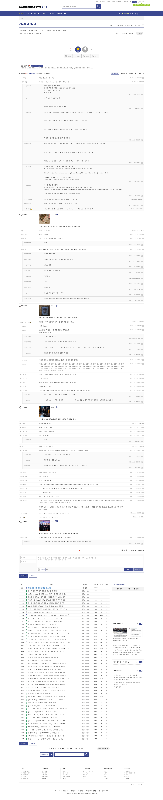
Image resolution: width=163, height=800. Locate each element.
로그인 (134, 2)
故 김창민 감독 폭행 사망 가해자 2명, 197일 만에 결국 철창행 (58, 318)
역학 (84, 778)
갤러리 (21, 14)
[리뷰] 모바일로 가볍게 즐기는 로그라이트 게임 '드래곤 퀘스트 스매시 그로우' (46, 672)
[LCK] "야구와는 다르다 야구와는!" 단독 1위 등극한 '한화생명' (59, 533)
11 (65, 749)
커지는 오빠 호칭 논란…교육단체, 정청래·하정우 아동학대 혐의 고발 (127, 648)
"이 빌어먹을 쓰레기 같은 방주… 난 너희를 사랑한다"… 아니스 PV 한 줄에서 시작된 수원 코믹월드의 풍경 (46, 615)
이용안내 (137, 25)
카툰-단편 (127, 778)
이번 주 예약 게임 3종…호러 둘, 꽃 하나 (39, 693)
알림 (136, 589)
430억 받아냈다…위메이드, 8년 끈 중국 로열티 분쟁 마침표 (45, 736)
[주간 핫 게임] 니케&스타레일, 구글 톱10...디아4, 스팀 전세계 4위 (46, 699)
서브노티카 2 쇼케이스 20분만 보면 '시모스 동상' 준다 (44, 618)
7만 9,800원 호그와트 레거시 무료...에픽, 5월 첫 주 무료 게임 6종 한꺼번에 (46, 633)
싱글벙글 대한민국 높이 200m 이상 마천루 (125, 655)
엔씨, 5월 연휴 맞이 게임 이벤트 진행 (38, 660)
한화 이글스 (66, 773)
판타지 (126, 774)
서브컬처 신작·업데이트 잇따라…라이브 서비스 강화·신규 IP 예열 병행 (46, 675)
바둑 (84, 776)
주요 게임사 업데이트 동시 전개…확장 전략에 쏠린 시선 (44, 730)
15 (76, 749)
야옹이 (105, 773)
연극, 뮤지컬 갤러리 (129, 773)
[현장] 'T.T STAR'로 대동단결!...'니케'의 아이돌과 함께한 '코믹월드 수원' (46, 594)
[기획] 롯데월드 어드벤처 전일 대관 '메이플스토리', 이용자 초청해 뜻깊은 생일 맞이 (46, 678)
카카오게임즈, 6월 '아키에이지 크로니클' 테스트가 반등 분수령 (46, 709)
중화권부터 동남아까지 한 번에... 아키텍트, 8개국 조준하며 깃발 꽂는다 (46, 690)
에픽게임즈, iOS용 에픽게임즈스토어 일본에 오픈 (42, 624)
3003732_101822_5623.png (66, 68)
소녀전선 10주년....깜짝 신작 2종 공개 (39, 612)
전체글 (23, 576)
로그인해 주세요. (119, 584)
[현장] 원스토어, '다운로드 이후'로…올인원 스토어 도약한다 (45, 651)
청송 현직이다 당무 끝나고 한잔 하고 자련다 (127, 682)
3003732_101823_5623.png (29, 68)
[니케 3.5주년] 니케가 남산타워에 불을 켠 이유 (41, 706)
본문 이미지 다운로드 (36, 66)
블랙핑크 (44, 771)
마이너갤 (98, 1)
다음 (79, 748)
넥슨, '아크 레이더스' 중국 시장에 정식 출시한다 (42, 627)
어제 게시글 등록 (127, 14)
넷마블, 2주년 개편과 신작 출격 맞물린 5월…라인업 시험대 (45, 666)
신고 (94, 56)
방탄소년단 (45, 776)
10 (63, 749)
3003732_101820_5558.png (84, 68)
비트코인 (85, 773)
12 (68, 749)
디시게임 (118, 1)
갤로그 (113, 1)
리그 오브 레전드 (25, 771)
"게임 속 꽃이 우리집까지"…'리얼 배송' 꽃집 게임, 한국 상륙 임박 (46, 609)
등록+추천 (138, 569)
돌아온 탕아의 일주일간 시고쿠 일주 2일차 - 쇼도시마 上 (127, 645)
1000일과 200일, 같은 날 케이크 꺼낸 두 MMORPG (43, 727)
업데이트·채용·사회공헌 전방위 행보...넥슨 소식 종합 (43, 669)
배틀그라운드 (25, 774)
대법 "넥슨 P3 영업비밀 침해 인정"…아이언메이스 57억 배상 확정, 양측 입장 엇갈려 (46, 663)
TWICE (44, 778)
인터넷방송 (127, 771)
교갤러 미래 (117, 687)
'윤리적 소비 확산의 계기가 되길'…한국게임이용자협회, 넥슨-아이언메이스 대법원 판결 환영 (46, 642)
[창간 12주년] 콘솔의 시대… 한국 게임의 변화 (41, 712)
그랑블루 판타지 (25, 773)
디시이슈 (126, 662)
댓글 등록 (115, 73)
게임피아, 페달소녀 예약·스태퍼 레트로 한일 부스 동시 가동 (45, 597)
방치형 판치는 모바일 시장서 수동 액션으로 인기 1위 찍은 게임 (46, 681)
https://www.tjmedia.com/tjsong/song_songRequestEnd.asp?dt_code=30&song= (69, 173)
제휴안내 (65, 791)
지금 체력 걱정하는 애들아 (122, 680)
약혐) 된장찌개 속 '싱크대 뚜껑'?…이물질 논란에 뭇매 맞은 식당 (127, 650)
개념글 (33, 576)
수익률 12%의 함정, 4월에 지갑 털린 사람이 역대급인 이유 (57, 419)
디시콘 (129, 1)
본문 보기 (124, 73)
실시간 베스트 (118, 623)
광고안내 (73, 791)
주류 (105, 776)
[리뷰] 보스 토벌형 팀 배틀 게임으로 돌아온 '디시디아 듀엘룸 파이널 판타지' (46, 630)
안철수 (85, 774)
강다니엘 (44, 774)
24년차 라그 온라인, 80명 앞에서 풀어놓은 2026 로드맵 (44, 606)
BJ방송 (59, 14)
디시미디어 (117, 662)
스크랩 (117, 33)
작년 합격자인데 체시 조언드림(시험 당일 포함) (128, 677)
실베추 (68, 56)
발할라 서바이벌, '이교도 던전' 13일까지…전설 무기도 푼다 (45, 715)
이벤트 (124, 1)
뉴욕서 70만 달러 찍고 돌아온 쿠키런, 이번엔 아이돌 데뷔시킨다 (46, 724)
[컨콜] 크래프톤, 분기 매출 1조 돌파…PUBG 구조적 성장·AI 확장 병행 (46, 648)
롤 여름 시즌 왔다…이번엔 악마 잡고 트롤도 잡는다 (43, 687)
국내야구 (65, 771)
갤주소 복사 (129, 25)
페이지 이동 (103, 748)
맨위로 (139, 784)
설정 (111, 25)
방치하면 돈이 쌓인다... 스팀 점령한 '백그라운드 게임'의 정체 (46, 696)
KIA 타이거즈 (66, 774)
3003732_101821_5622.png (47, 68)
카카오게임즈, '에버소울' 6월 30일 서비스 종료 (41, 718)
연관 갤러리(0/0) (119, 25)
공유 (77, 56)
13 (71, 749)
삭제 (143, 78)
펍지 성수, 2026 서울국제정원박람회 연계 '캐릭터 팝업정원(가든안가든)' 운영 (46, 684)
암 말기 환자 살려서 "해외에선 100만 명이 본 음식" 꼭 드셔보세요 (59, 226)
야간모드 (141, 2)
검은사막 (23, 776)
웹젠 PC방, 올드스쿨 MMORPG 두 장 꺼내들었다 (42, 733)
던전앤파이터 (25, 778)
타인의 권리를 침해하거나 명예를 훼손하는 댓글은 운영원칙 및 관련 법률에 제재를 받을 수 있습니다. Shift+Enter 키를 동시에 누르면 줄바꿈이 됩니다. (67, 559)
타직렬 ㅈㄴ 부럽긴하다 (121, 684)
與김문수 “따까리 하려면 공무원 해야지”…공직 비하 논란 (127, 652)
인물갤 (108, 1)
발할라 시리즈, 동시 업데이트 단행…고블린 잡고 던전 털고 (45, 739)
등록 (128, 569)
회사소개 (57, 791)
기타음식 (106, 778)
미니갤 (104, 1)
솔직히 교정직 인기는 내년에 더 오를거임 (126, 675)
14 (73, 749)
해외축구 (65, 778)
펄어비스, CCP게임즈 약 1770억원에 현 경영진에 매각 (44, 621)
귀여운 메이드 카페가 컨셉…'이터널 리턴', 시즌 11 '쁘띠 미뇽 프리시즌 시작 (46, 645)
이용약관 (80, 791)
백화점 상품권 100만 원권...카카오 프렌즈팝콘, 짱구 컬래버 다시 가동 (46, 600)
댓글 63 (139, 33)
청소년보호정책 (103, 791)
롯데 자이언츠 (66, 776)
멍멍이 (105, 771)
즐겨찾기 (119, 589)
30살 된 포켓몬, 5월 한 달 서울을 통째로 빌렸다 (42, 657)
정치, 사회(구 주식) (88, 771)
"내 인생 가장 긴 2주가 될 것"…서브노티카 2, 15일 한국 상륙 (46, 639)
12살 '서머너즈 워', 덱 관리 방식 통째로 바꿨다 (41, 703)
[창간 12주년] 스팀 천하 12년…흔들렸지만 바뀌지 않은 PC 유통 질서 (46, 721)
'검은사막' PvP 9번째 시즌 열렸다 (37, 654)
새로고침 (141, 73)
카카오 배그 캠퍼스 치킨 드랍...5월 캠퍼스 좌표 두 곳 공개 (45, 603)
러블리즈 (44, 773)
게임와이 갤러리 (28, 24)
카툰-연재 (127, 776)
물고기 (105, 774)
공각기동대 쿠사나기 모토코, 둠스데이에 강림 (41, 591)
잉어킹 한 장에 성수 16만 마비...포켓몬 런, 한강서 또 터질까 (46, 636)
